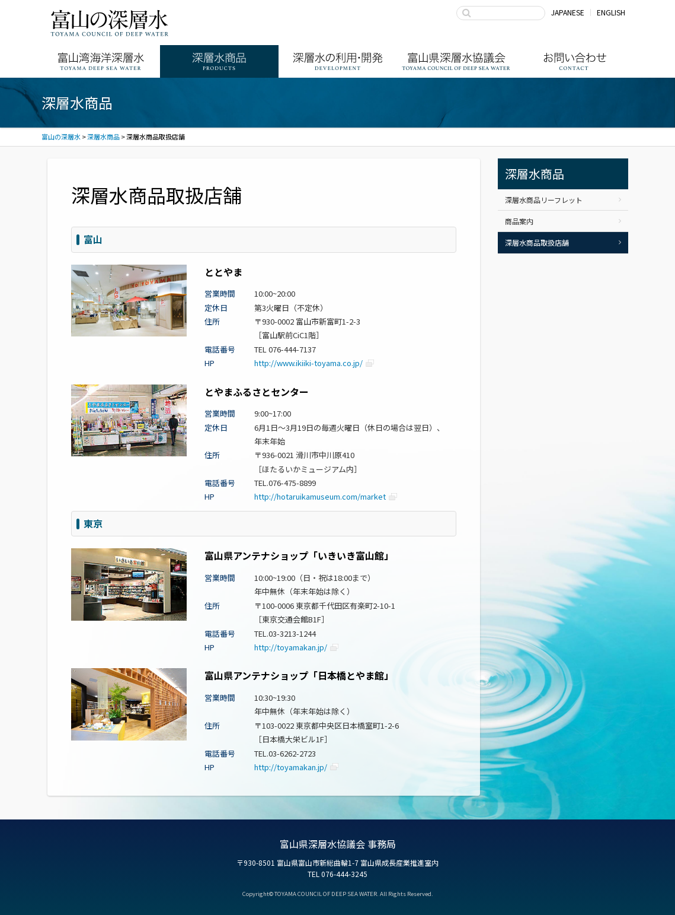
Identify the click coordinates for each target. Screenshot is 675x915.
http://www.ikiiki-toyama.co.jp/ (308, 362)
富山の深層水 (109, 22)
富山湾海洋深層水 (100, 61)
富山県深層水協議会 (456, 61)
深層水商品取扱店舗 (537, 242)
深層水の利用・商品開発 (338, 61)
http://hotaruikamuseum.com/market (320, 496)
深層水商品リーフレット (544, 200)
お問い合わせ (575, 61)
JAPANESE (567, 12)
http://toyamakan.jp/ (290, 647)
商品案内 (519, 221)
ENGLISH (611, 12)
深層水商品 (219, 61)
